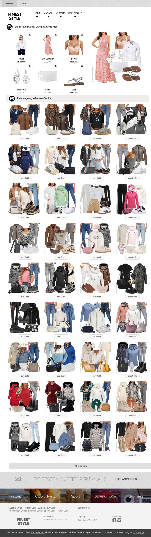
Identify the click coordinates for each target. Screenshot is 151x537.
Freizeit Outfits (29, 508)
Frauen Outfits (63, 511)
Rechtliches (48, 516)
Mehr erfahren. (38, 532)
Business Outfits (35, 511)
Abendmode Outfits (18, 511)
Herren (25, 4)
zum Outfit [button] (25, 139)
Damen (9, 4)
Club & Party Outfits (46, 508)
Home (37, 13)
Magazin (48, 13)
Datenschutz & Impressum (55, 519)
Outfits (60, 13)
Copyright (82, 516)
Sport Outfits (49, 511)
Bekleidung (75, 13)
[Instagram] (114, 521)
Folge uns (116, 516)
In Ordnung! (138, 532)
